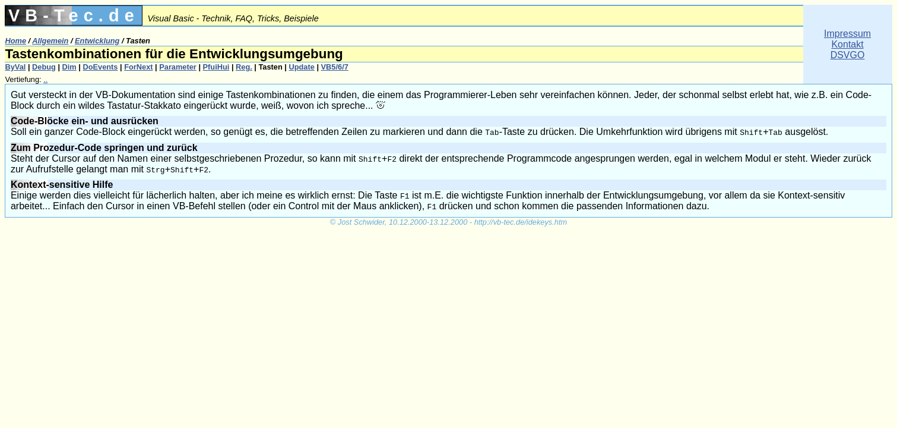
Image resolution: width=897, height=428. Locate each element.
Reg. (244, 66)
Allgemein (50, 40)
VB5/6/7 (334, 66)
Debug (44, 66)
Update (301, 66)
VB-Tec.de (74, 15)
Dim (69, 66)
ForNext (138, 66)
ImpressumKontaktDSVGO (847, 44)
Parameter (177, 66)
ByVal (15, 66)
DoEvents (100, 66)
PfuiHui (216, 66)
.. (45, 79)
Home (15, 40)
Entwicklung (97, 40)
